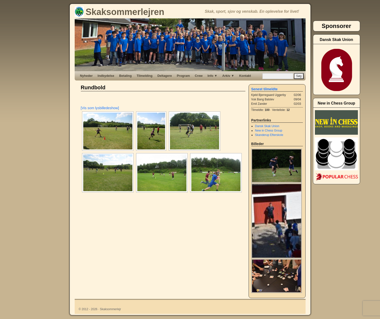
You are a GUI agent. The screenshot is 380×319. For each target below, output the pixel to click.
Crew (199, 76)
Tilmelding (145, 76)
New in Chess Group (268, 130)
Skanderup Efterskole (269, 135)
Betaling (125, 76)
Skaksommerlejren (119, 12)
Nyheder (86, 76)
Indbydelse (106, 76)
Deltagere (164, 76)
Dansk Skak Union (267, 126)
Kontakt (245, 76)
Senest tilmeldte (264, 89)
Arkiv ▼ (228, 76)
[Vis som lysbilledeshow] (100, 108)
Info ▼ (212, 76)
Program (183, 76)
